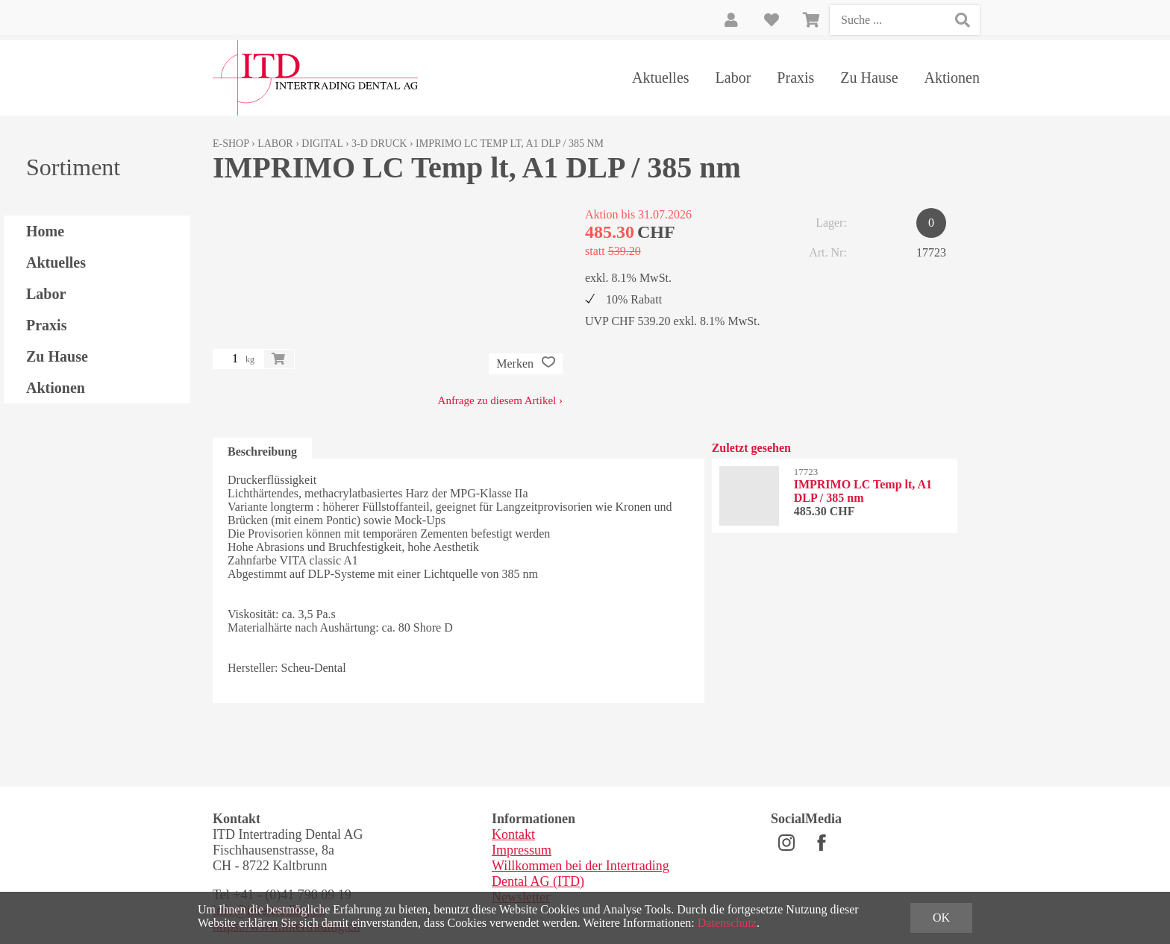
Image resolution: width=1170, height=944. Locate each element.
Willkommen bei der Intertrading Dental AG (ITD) (580, 873)
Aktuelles (660, 77)
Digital (321, 143)
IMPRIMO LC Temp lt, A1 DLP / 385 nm (510, 143)
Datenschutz (727, 922)
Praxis (795, 77)
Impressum (521, 850)
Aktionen (952, 77)
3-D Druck (379, 143)
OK (941, 917)
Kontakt (513, 834)
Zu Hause (869, 77)
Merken (525, 363)
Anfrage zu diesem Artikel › (500, 400)
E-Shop (231, 143)
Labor (733, 77)
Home (45, 231)
